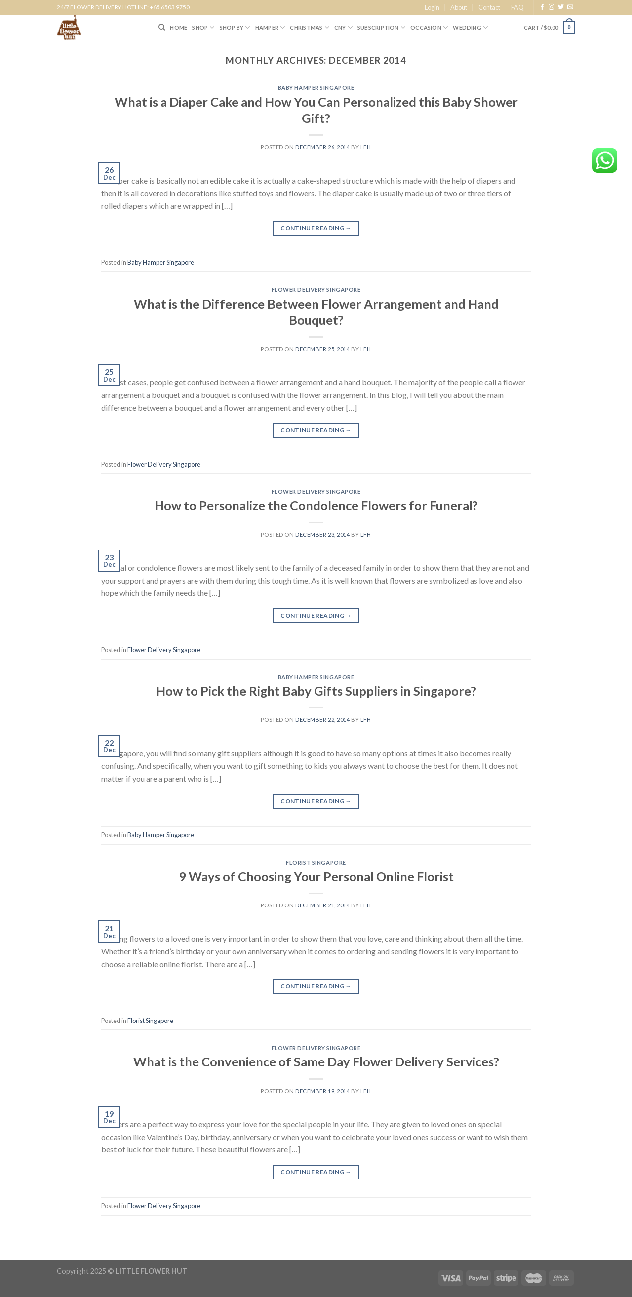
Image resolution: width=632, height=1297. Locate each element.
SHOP (203, 27)
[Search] (161, 27)
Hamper (270, 27)
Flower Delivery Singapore (316, 289)
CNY (343, 27)
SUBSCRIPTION (381, 27)
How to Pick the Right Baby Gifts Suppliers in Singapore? (316, 690)
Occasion (429, 27)
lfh (365, 147)
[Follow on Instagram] (551, 7)
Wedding (470, 27)
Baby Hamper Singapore (316, 87)
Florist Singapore (316, 862)
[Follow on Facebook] (542, 7)
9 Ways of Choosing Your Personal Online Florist (316, 876)
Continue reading (316, 228)
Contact (489, 7)
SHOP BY (235, 27)
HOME (178, 27)
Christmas (309, 27)
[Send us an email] (570, 7)
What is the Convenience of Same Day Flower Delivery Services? (316, 1061)
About (458, 7)
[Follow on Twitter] (561, 7)
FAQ (517, 7)
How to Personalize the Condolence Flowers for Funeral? (316, 505)
